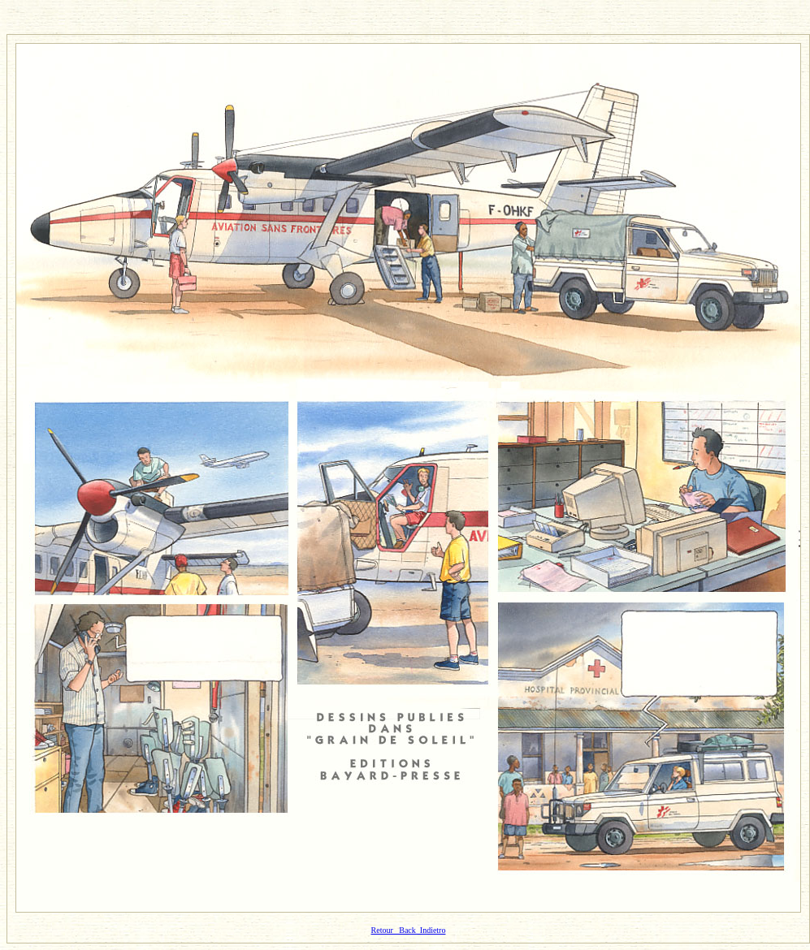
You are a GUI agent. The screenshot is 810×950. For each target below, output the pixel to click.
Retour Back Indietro (408, 930)
